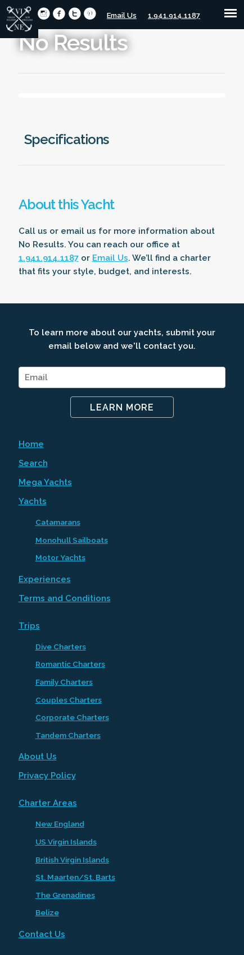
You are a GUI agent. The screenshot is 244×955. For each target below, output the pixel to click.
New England (59, 823)
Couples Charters (68, 699)
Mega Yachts (45, 482)
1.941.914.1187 (174, 15)
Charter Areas (48, 803)
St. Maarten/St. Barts (75, 877)
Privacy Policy (47, 776)
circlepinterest (90, 13)
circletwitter (74, 13)
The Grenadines (65, 895)
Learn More (122, 407)
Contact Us (42, 934)
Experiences (45, 579)
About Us (38, 756)
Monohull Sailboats (71, 540)
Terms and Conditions (65, 598)
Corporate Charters (72, 717)
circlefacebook (59, 13)
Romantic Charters (70, 663)
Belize (47, 912)
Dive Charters (60, 646)
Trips (29, 626)
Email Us (122, 15)
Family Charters (64, 681)
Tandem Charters (68, 735)
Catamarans (57, 522)
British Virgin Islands (72, 859)
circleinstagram (43, 13)
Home (31, 444)
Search (33, 463)
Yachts (33, 501)
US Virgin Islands (66, 841)
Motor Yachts (60, 557)
